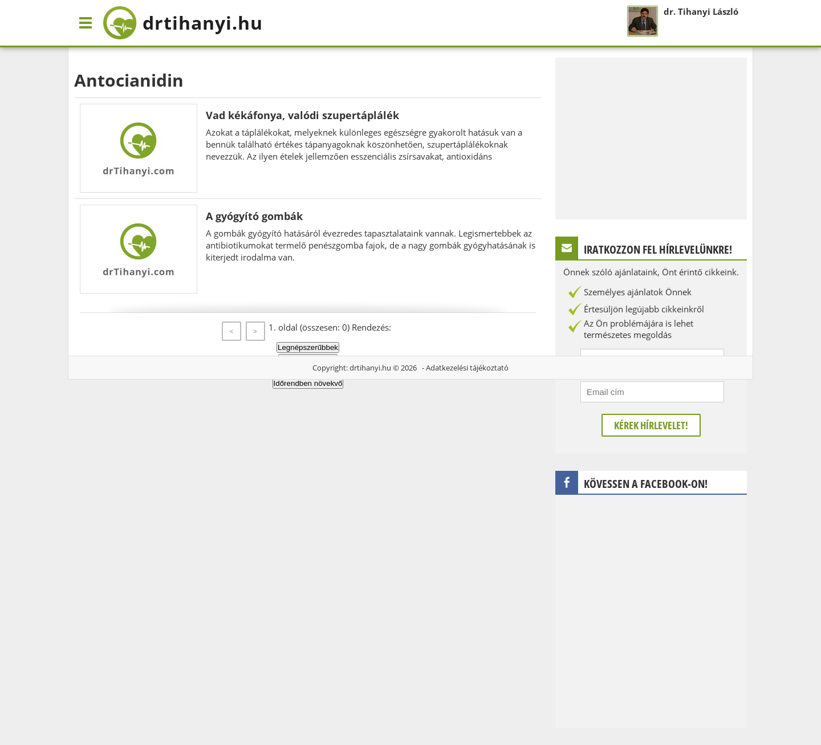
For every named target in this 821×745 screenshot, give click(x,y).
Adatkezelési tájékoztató (467, 368)
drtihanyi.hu (370, 368)
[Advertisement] (651, 137)
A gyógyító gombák (254, 216)
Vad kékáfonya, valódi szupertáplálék (302, 115)
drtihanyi (183, 23)
